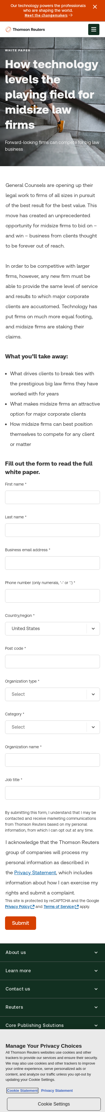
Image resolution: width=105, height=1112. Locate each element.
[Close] (98, 1037)
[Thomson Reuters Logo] (26, 29)
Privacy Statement (35, 872)
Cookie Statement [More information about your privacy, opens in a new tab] (22, 1090)
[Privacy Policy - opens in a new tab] (19, 906)
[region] (52, 1070)
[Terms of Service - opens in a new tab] (61, 906)
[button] (52, 953)
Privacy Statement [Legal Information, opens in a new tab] (56, 1090)
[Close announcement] (95, 6)
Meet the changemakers (49, 15)
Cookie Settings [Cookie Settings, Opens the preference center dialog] (54, 1104)
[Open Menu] (93, 29)
